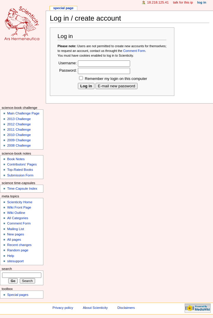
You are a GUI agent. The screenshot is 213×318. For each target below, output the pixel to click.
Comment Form (134, 51)
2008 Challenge (19, 145)
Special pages (17, 294)
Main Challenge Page (23, 113)
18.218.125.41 (158, 2)
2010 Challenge (19, 135)
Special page (63, 8)
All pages (14, 239)
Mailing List (15, 229)
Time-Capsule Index (22, 188)
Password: (68, 70)
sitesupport (15, 261)
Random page (17, 250)
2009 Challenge (19, 140)
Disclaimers (126, 307)
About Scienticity (95, 307)
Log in (202, 2)
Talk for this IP (183, 2)
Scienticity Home (19, 202)
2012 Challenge (19, 124)
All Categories (17, 218)
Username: (67, 63)
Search (7, 269)
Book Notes (15, 159)
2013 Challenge (19, 119)
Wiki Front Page (19, 207)
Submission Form (20, 175)
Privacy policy (63, 307)
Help (10, 256)
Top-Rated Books (20, 169)
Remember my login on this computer (116, 79)
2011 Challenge (19, 129)
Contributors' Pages (22, 164)
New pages (15, 234)
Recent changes (19, 245)
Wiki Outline (16, 212)
